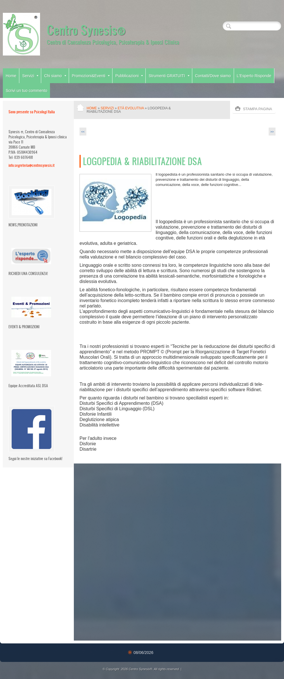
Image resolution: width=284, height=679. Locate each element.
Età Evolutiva (131, 108)
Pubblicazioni (129, 75)
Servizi (30, 75)
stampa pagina (257, 109)
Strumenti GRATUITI (169, 75)
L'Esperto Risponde (254, 75)
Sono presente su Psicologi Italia (32, 111)
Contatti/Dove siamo (213, 75)
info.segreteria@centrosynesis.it (32, 165)
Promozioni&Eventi (91, 75)
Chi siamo (55, 75)
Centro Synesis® (86, 29)
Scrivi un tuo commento (26, 90)
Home (11, 75)
